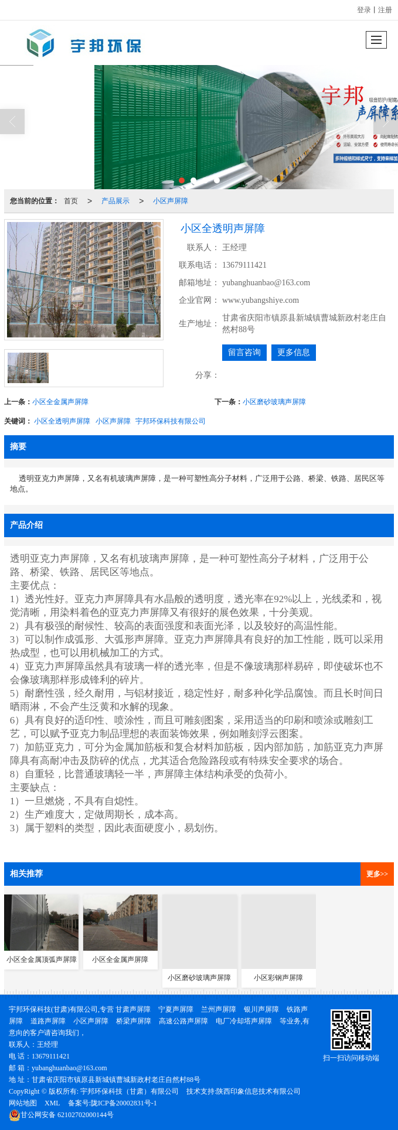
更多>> (377, 874)
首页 (71, 201)
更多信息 (293, 352)
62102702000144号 (61, 1115)
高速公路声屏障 (183, 1021)
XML (52, 1103)
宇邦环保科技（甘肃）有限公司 (129, 1091)
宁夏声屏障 (175, 1009)
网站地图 (23, 1103)
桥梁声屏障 (133, 1021)
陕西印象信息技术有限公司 (258, 1091)
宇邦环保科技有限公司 (170, 421)
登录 (364, 10)
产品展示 (115, 201)
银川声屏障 (261, 1009)
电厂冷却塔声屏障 (244, 1021)
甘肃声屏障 (133, 1009)
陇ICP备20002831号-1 (124, 1103)
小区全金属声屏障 (60, 402)
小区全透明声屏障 (62, 421)
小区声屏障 (170, 201)
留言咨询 (244, 352)
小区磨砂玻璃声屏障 (274, 402)
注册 (385, 10)
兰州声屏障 (218, 1009)
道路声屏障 (48, 1021)
